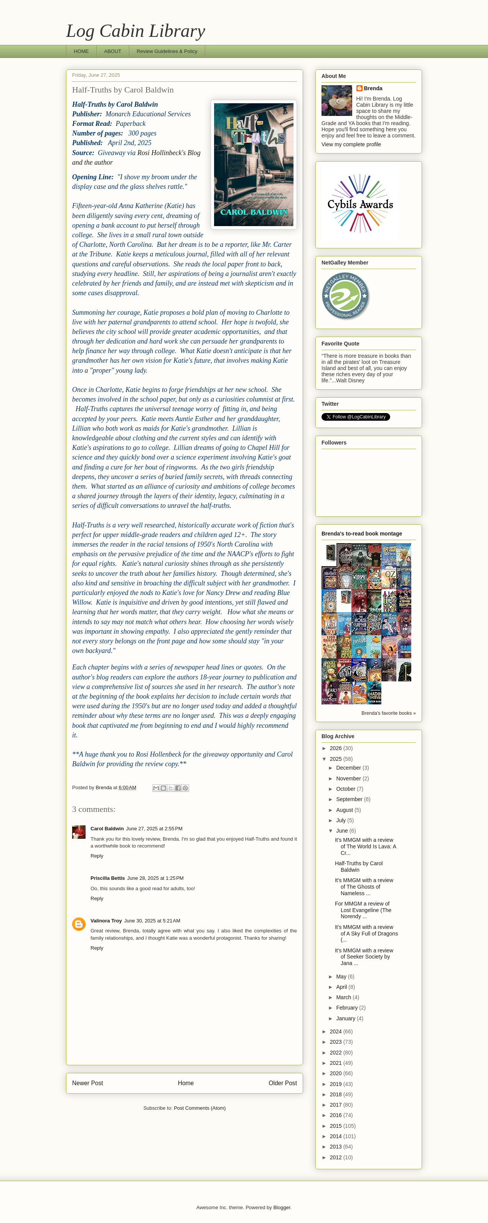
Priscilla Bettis (108, 878)
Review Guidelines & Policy (167, 51)
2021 (336, 1063)
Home (186, 1083)
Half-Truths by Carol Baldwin (359, 866)
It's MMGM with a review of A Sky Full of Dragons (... (366, 933)
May (342, 976)
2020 (336, 1073)
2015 (336, 1126)
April (342, 987)
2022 (336, 1052)
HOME (81, 51)
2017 (336, 1105)
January (346, 1018)
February (347, 1008)
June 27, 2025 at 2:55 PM (154, 828)
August (345, 810)
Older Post (283, 1083)
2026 (336, 748)
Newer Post (87, 1083)
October (346, 789)
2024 (336, 1031)
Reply (97, 856)
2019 (336, 1084)
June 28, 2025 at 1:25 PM (155, 878)
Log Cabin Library (135, 30)
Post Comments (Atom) (200, 1108)
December (349, 768)
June (342, 831)
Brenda (373, 88)
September (350, 799)
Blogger (281, 1207)
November (349, 778)
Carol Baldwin (107, 828)
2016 (336, 1115)
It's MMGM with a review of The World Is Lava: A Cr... (365, 846)
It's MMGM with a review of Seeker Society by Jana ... (364, 957)
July (341, 820)
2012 (336, 1157)
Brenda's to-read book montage (361, 534)
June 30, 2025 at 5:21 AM (152, 921)
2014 (336, 1136)
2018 (336, 1094)
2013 (336, 1147)
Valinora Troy (106, 921)
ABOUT (113, 51)
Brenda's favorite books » (388, 713)
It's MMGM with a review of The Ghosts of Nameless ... (364, 886)
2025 (336, 759)
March (344, 997)
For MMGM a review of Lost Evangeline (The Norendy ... (363, 910)
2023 (336, 1042)
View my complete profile (351, 144)
